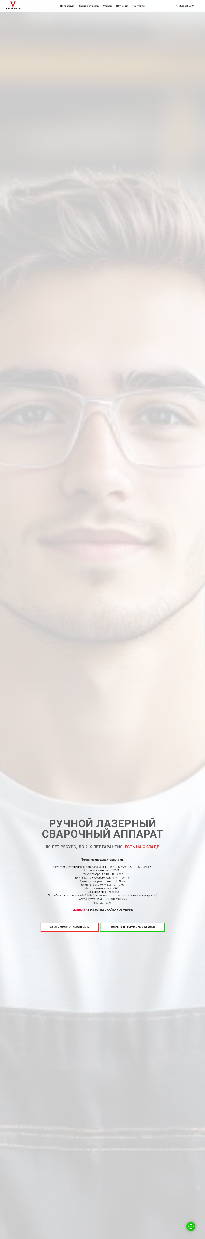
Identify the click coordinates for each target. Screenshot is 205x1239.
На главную (67, 5)
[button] (70, 927)
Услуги (107, 5)
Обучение (122, 5)
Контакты (139, 5)
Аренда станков (89, 5)
